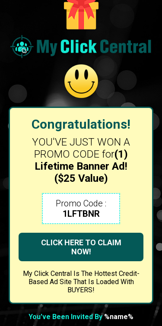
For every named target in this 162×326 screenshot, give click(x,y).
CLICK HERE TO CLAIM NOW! (81, 247)
